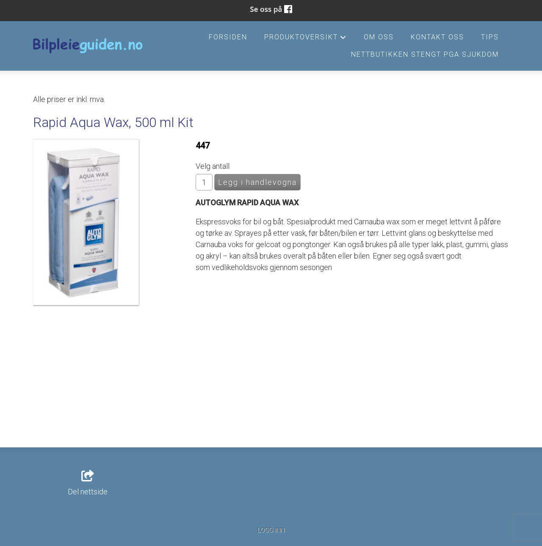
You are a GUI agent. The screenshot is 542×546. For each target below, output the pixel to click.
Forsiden (228, 37)
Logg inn (271, 530)
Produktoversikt (305, 39)
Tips (490, 37)
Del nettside (88, 483)
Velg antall (213, 166)
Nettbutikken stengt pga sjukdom (425, 54)
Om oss (379, 37)
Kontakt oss (437, 37)
